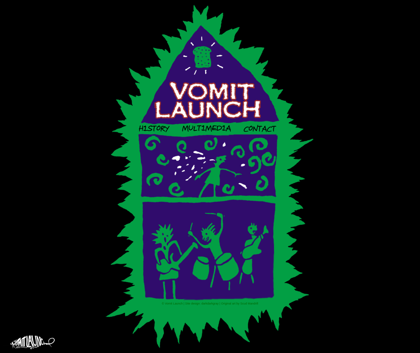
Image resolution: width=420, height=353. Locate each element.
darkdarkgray (210, 303)
